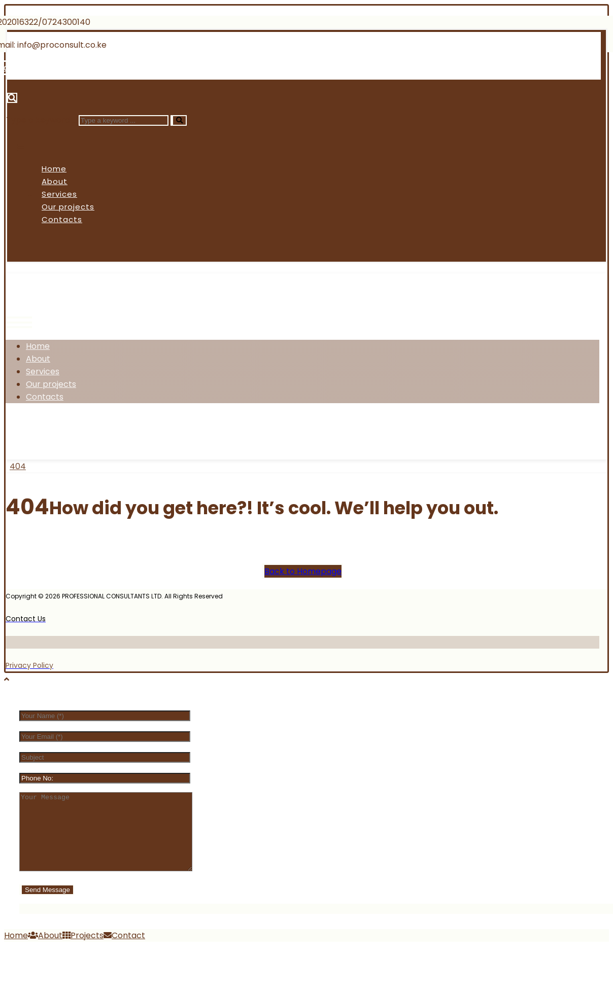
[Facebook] (27, 430)
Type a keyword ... (41, 120)
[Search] (179, 120)
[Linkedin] (129, 67)
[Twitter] (65, 430)
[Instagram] (103, 430)
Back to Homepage (303, 571)
